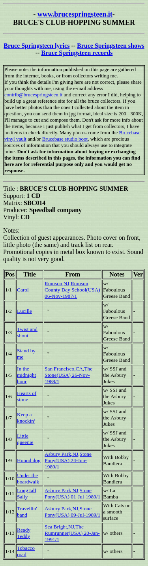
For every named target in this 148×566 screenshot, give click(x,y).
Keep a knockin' (26, 418)
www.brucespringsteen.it (74, 14)
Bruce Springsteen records (76, 52)
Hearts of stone (26, 396)
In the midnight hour (26, 375)
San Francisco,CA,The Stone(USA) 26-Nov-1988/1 (68, 375)
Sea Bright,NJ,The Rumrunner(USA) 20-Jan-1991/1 (72, 533)
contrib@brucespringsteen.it (33, 95)
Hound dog (29, 460)
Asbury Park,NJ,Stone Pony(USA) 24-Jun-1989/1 (68, 460)
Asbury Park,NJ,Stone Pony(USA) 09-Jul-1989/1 (72, 512)
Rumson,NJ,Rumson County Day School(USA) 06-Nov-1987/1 (72, 289)
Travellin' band (27, 512)
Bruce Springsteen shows (110, 45)
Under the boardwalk (28, 478)
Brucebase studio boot (65, 139)
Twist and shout (27, 332)
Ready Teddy (23, 533)
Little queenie (25, 439)
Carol (23, 290)
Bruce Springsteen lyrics (36, 45)
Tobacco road (26, 551)
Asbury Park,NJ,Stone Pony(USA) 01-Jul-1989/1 (72, 493)
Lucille (24, 311)
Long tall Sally (26, 493)
